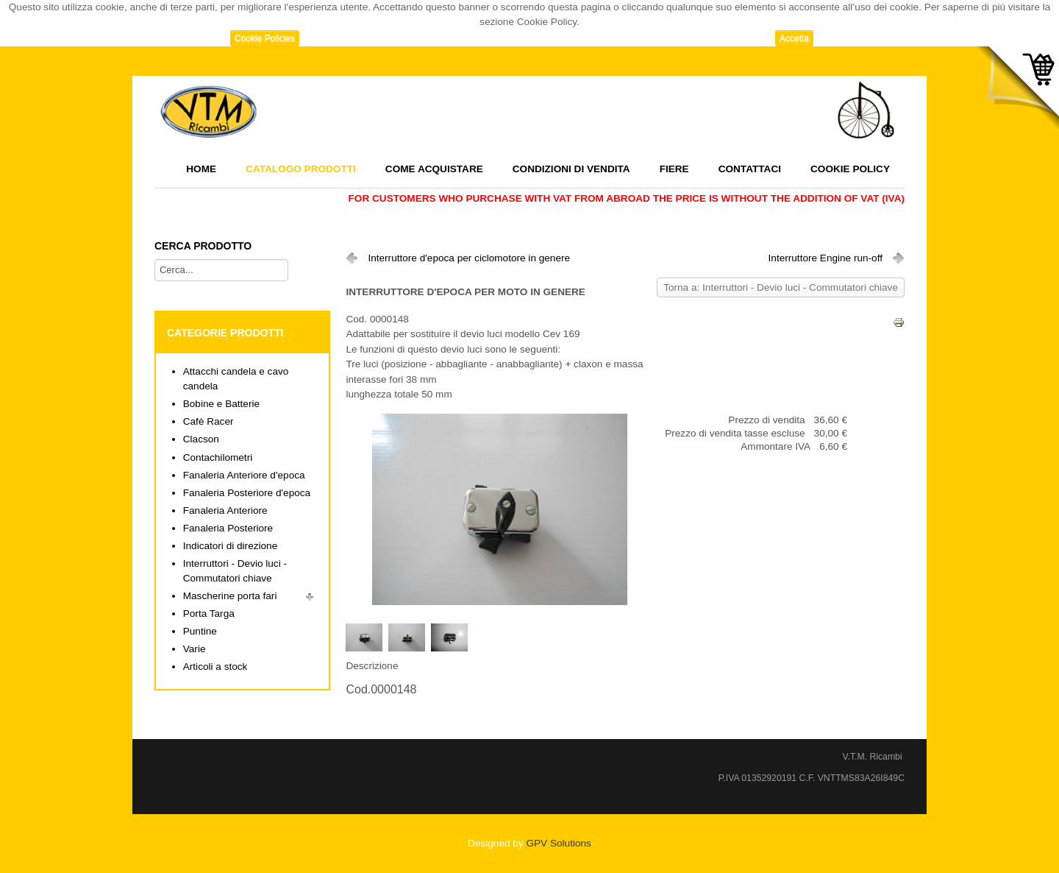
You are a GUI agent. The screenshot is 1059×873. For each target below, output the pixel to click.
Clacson (201, 439)
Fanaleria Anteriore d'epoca (244, 475)
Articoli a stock (215, 666)
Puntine (200, 631)
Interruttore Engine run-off (826, 258)
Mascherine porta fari (230, 595)
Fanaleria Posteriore (228, 528)
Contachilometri (217, 457)
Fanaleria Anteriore (225, 510)
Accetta (794, 38)
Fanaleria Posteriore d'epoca (246, 492)
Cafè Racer (208, 421)
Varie (194, 648)
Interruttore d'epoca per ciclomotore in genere (469, 258)
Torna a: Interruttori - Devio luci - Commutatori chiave (780, 287)
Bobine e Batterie (221, 403)
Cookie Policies (265, 38)
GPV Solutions (558, 843)
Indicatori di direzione (230, 545)
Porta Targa (209, 613)
